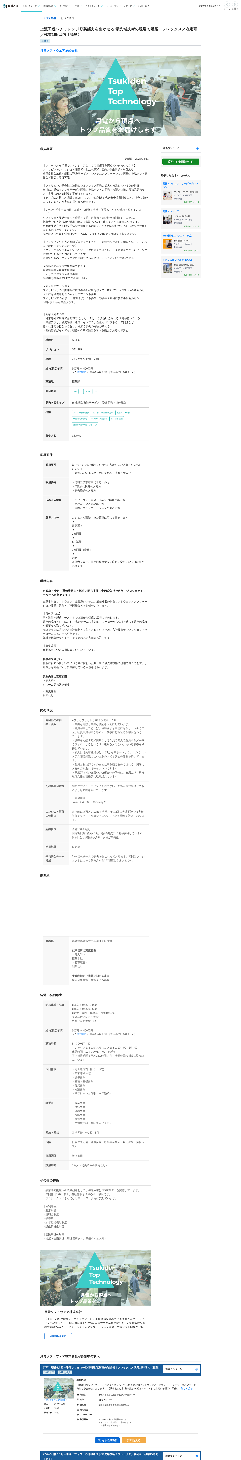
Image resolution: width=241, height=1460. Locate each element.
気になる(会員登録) (108, 1424)
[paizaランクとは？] (197, 148)
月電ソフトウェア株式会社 (59, 50)
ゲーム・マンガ (113, 6)
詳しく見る (187, 1372)
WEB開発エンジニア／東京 (177, 235)
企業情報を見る (58, 1320)
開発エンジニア (171, 211)
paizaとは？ (143, 6)
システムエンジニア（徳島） (178, 260)
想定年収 (80, 368)
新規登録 (235, 9)
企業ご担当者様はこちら (209, 6)
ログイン (227, 9)
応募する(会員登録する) (180, 161)
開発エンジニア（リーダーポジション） (180, 185)
